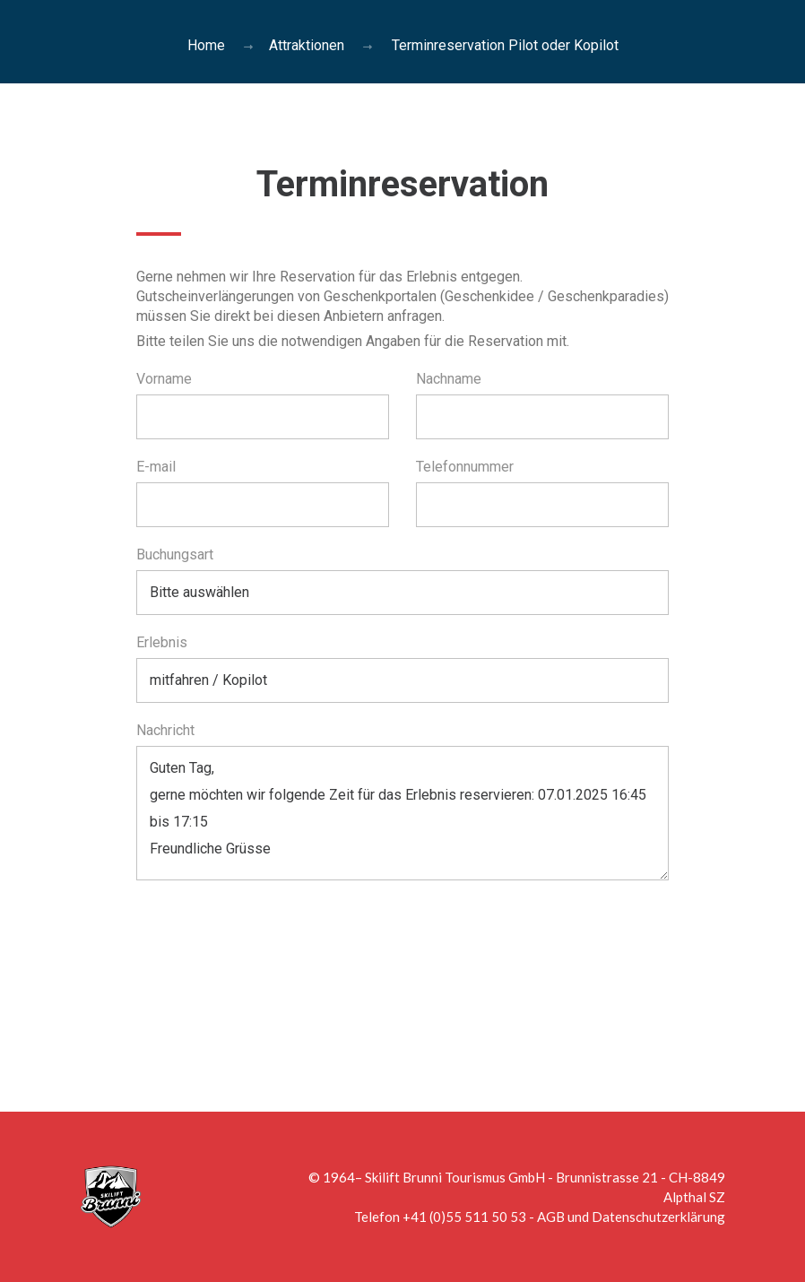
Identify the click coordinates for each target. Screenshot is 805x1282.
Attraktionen (306, 45)
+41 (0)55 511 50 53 (464, 1216)
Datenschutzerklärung (658, 1216)
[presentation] (272, 942)
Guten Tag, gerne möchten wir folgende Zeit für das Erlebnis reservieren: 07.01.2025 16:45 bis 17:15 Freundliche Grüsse (403, 813)
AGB (551, 1216)
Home (206, 45)
